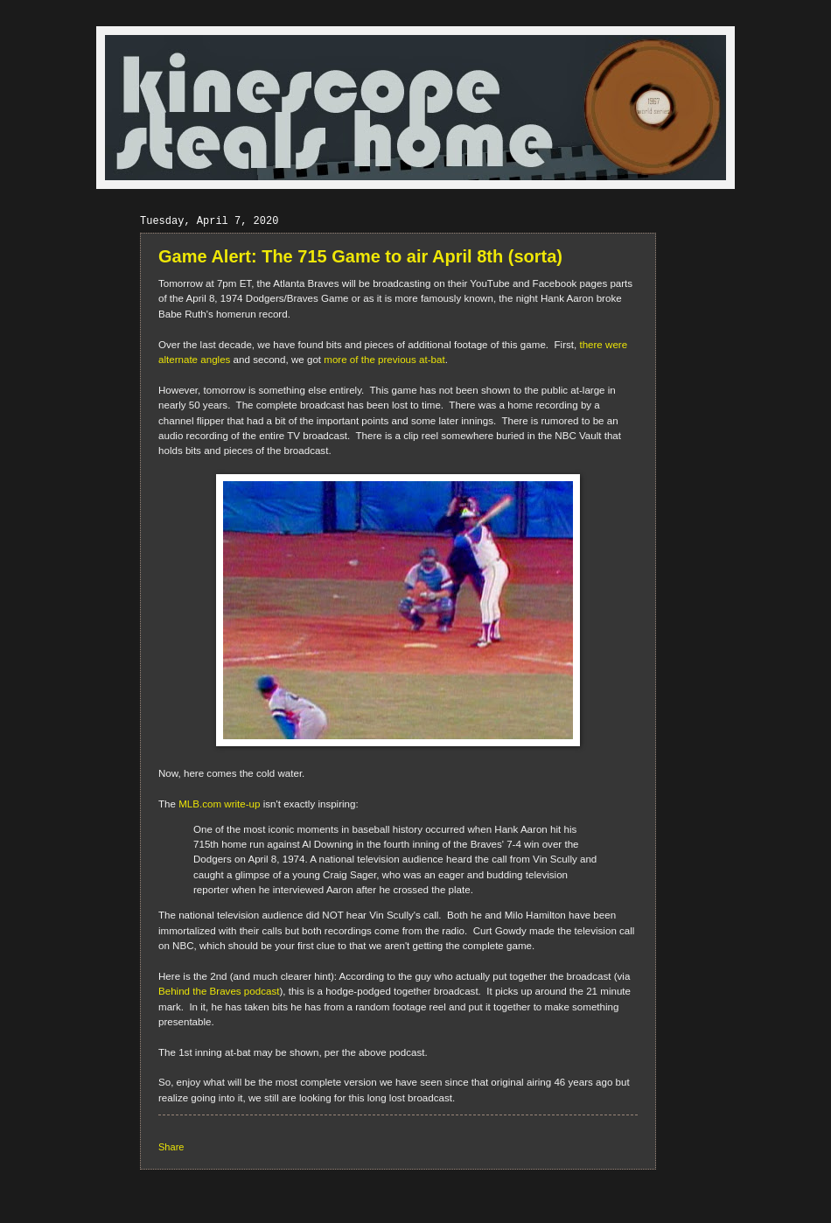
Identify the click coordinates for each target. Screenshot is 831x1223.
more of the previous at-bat (384, 359)
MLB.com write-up (219, 804)
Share (171, 1147)
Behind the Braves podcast (218, 991)
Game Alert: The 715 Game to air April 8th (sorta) (360, 256)
